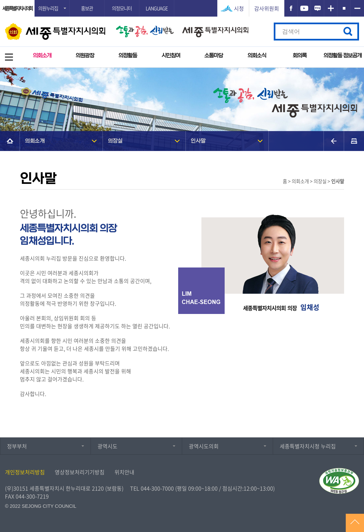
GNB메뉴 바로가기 (182, 0)
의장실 (115, 141)
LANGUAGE (157, 8)
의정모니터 (122, 8)
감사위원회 (266, 8)
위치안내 (124, 472)
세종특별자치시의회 (17, 8)
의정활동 (127, 55)
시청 (239, 8)
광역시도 (107, 446)
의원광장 (85, 55)
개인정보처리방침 (25, 472)
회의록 (300, 55)
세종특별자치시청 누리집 (308, 446)
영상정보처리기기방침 (80, 472)
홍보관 (87, 8)
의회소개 (42, 55)
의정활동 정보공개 (343, 55)
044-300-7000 (157, 488)
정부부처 (17, 446)
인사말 (198, 141)
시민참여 (171, 55)
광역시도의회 (204, 446)
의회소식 (257, 55)
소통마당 (213, 55)
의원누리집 (48, 8)
